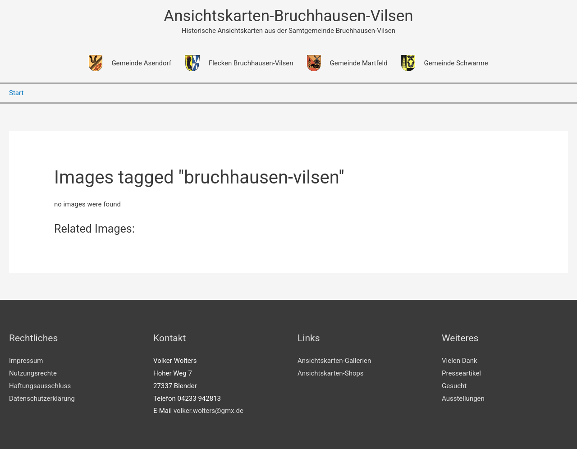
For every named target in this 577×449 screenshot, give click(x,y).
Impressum (26, 361)
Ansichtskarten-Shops (331, 373)
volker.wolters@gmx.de (208, 411)
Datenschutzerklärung (42, 398)
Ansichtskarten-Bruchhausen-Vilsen (288, 16)
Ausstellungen (463, 398)
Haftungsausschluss (40, 386)
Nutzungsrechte (33, 373)
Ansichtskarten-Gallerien (334, 361)
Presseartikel (461, 373)
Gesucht (454, 386)
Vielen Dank (459, 361)
